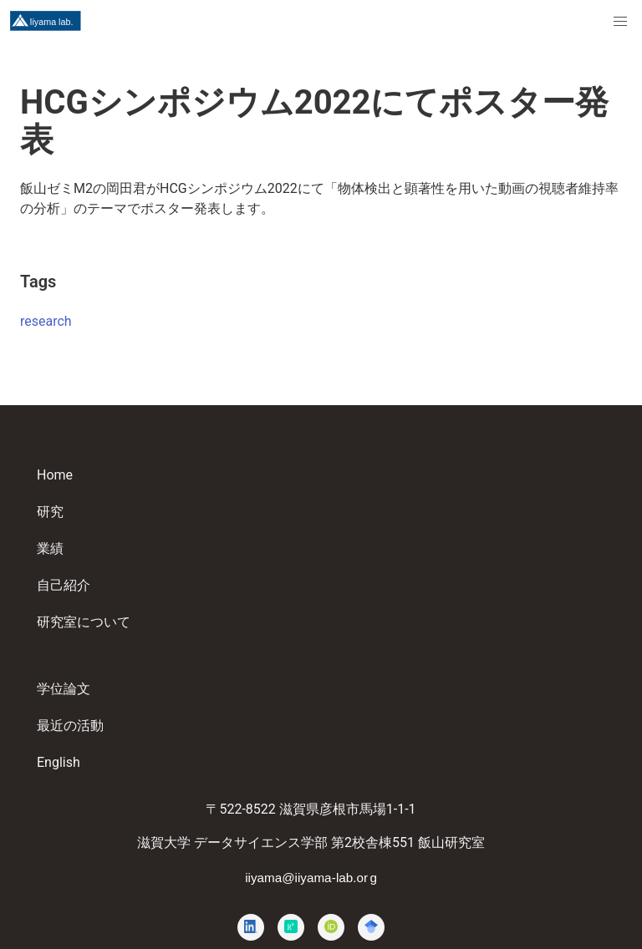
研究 (50, 512)
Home (55, 475)
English (58, 762)
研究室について (83, 622)
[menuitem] (620, 21)
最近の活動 (70, 725)
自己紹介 (63, 585)
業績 (50, 548)
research (46, 321)
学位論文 (63, 689)
